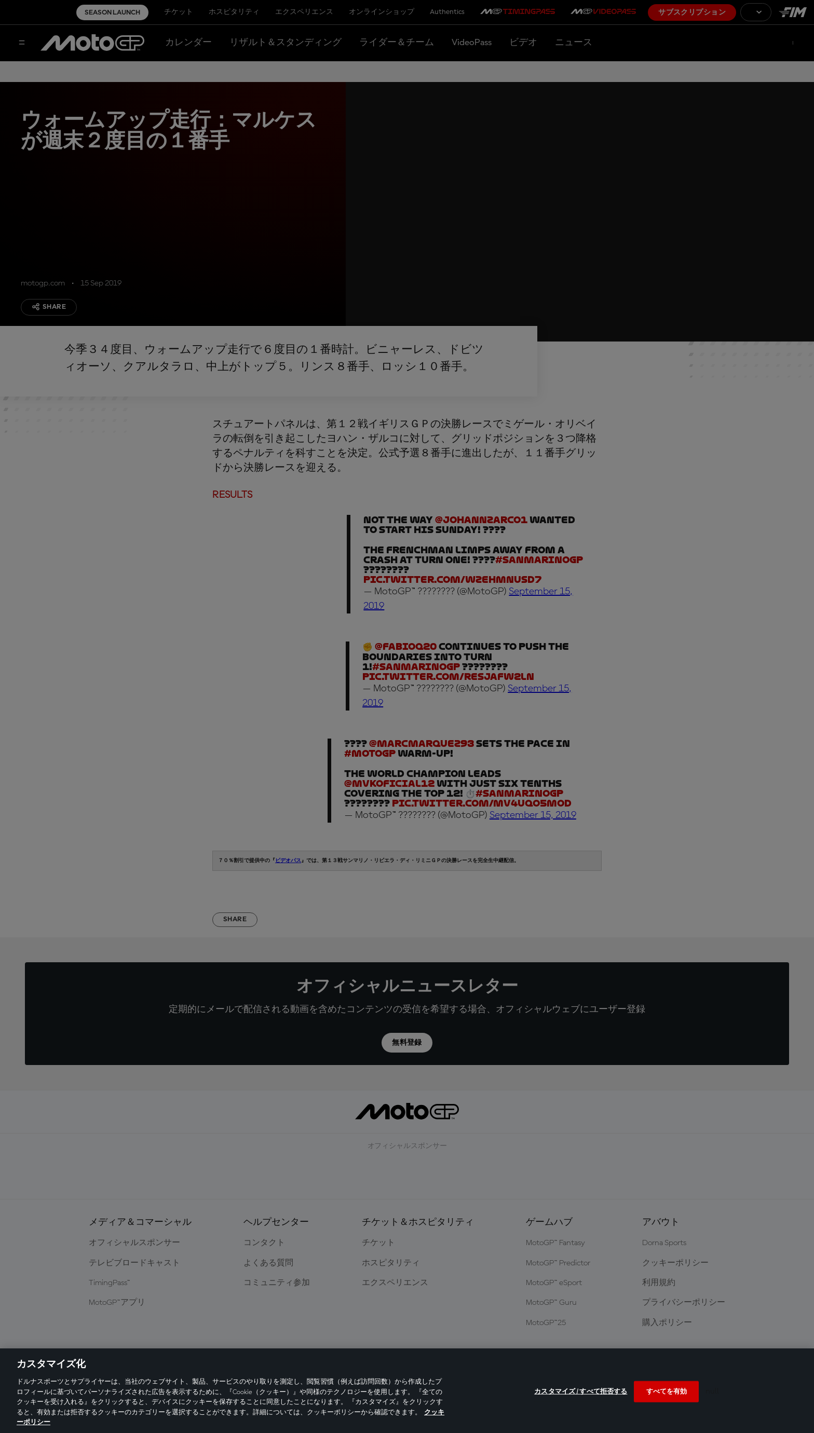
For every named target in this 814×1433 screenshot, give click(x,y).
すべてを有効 (666, 1391)
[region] (407, 1390)
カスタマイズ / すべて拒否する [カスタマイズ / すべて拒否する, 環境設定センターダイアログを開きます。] (580, 1391)
